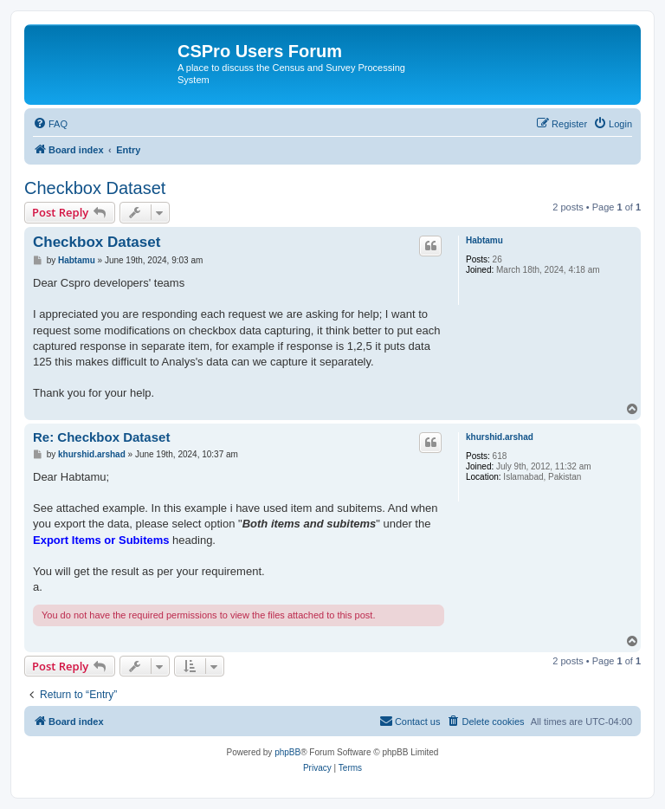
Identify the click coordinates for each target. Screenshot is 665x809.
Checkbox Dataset (94, 187)
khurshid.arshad (499, 437)
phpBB (287, 752)
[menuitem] (50, 123)
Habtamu (484, 240)
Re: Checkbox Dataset (101, 437)
